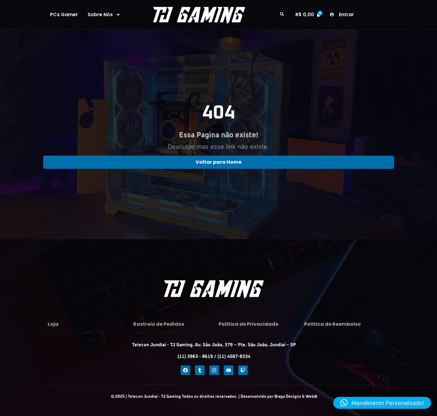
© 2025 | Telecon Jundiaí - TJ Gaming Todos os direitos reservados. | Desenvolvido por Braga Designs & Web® (214, 397)
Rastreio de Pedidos (158, 331)
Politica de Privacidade (248, 331)
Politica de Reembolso (332, 331)
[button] (282, 14)
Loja (53, 331)
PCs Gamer (64, 15)
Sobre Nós (104, 15)
